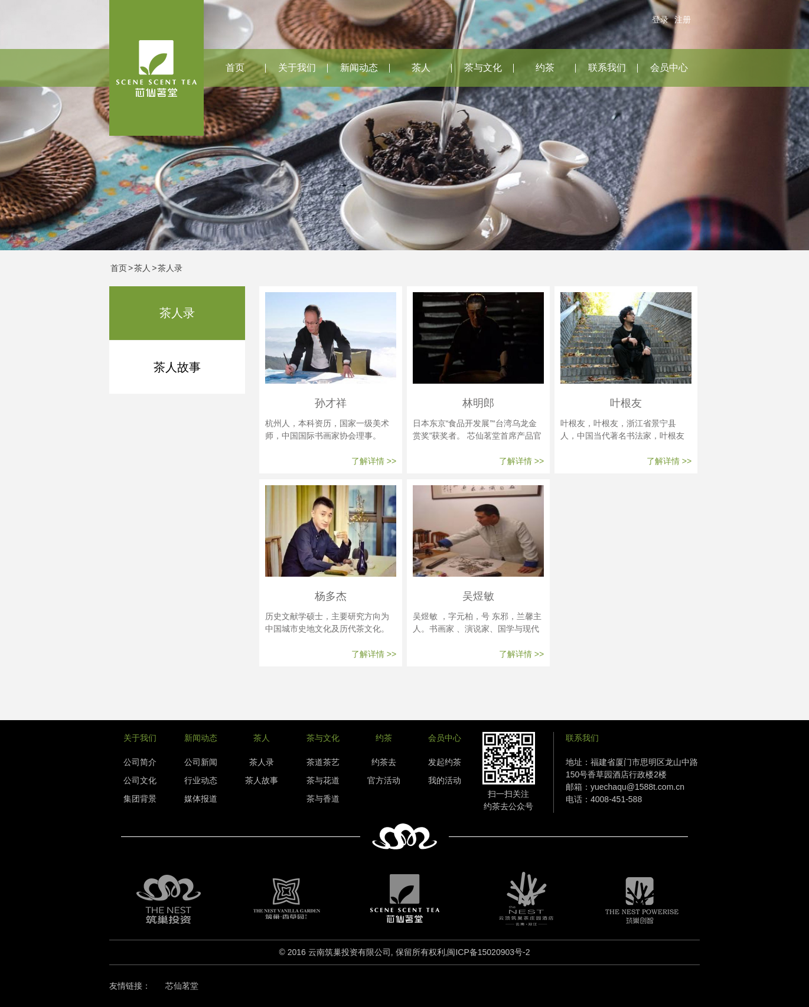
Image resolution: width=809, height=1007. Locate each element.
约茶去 (383, 762)
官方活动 (383, 780)
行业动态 (200, 780)
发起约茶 (444, 762)
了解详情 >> (373, 461)
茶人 (421, 68)
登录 (660, 19)
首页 (235, 68)
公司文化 (139, 780)
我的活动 (444, 780)
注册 (682, 19)
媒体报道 (200, 798)
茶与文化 (483, 68)
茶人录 (170, 268)
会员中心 (669, 68)
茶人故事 (177, 367)
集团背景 (139, 798)
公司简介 (139, 762)
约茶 (545, 68)
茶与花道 (323, 780)
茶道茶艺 (323, 762)
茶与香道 (323, 798)
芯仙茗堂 (181, 985)
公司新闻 (200, 762)
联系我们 (607, 68)
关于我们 (297, 68)
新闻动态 (359, 68)
